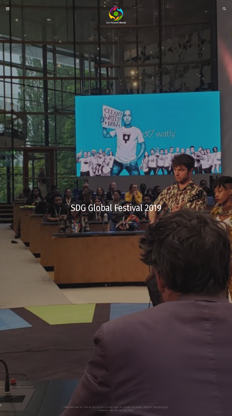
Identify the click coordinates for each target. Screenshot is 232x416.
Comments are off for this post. (116, 410)
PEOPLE (164, 407)
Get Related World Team (105, 407)
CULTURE (126, 407)
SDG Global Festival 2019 (116, 207)
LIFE (134, 407)
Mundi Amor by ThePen (148, 407)
